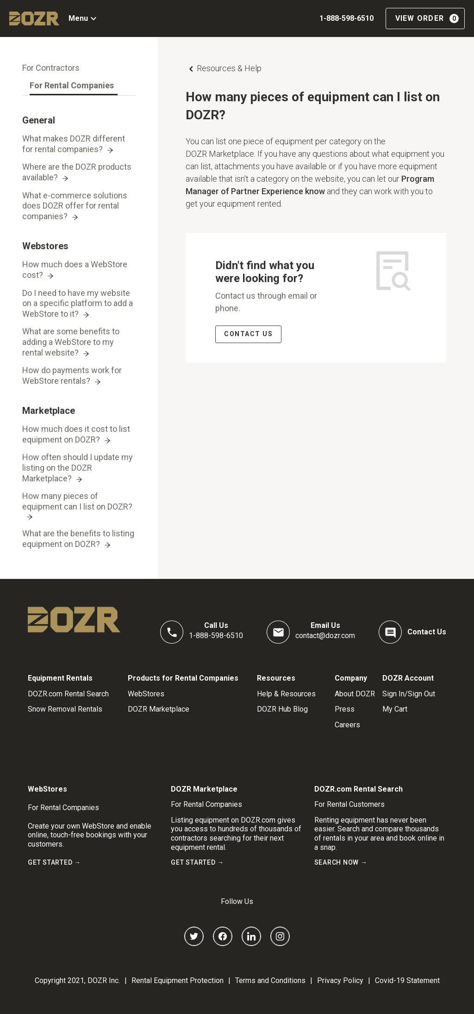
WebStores (146, 693)
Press (345, 709)
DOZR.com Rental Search (68, 693)
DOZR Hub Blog (282, 709)
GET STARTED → (54, 862)
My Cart (394, 709)
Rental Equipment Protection (177, 980)
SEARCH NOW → (341, 862)
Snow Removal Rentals (65, 709)
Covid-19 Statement (407, 980)
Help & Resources (286, 693)
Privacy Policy (340, 980)
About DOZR (355, 693)
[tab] (51, 68)
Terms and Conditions (270, 980)
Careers (347, 724)
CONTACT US (248, 334)
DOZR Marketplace (158, 709)
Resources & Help (229, 68)
